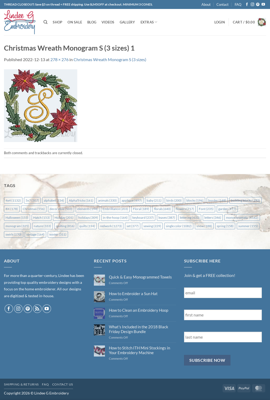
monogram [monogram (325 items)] (17, 226)
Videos (108, 22)
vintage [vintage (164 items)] (35, 234)
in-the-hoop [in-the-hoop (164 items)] (115, 217)
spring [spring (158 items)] (225, 226)
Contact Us (62, 384)
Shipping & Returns (21, 384)
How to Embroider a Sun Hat (133, 293)
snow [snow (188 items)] (204, 226)
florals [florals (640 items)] (162, 209)
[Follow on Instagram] (252, 5)
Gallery (127, 22)
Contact (222, 4)
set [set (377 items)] (133, 226)
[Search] (45, 22)
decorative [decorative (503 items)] (61, 209)
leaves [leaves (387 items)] (166, 217)
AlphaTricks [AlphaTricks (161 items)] (81, 200)
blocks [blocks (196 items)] (195, 200)
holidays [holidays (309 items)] (88, 217)
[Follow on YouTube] (263, 5)
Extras (149, 22)
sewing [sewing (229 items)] (152, 226)
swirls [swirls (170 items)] (14, 234)
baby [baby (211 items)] (154, 200)
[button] (219, 22)
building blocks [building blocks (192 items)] (245, 200)
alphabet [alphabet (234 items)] (54, 200)
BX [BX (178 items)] (12, 209)
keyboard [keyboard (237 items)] (143, 217)
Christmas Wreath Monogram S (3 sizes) (110, 59)
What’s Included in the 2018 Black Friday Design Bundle (138, 329)
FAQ (238, 4)
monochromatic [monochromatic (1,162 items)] (242, 217)
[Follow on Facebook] (247, 5)
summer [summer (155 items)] (248, 226)
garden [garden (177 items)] (227, 209)
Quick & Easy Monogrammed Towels (140, 277)
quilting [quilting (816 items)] (65, 226)
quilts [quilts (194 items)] (87, 226)
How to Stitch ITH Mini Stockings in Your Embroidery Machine (139, 350)
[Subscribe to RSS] (37, 308)
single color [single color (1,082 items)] (179, 226)
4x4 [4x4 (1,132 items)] (13, 200)
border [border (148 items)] (217, 200)
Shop (57, 22)
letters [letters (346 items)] (212, 217)
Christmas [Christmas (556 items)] (34, 209)
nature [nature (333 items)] (42, 226)
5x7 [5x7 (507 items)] (32, 200)
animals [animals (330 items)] (107, 200)
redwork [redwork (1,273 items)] (111, 226)
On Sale (75, 22)
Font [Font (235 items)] (206, 209)
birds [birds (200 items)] (174, 200)
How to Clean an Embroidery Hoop (138, 310)
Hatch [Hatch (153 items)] (41, 217)
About (206, 4)
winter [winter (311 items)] (57, 234)
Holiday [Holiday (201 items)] (64, 217)
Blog (91, 22)
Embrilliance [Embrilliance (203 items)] (115, 209)
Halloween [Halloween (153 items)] (17, 217)
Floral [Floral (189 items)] (141, 209)
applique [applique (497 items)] (132, 200)
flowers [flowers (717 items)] (185, 209)
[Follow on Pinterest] (257, 5)
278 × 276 (59, 59)
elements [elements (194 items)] (87, 209)
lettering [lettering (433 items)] (190, 217)
